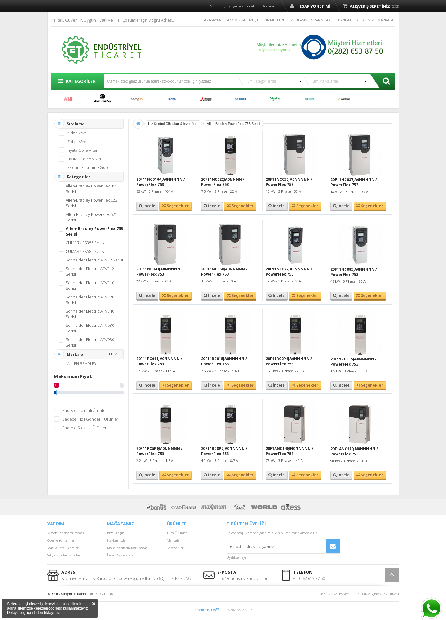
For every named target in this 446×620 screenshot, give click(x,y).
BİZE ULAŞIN (297, 20)
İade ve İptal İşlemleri (63, 547)
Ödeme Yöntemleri (61, 540)
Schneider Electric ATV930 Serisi (90, 342)
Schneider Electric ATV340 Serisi (90, 313)
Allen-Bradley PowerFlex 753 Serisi (94, 231)
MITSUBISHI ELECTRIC (206, 99)
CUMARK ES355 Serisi (85, 242)
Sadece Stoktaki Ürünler (84, 427)
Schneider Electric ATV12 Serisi (94, 260)
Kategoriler (175, 547)
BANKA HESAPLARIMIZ (356, 20)
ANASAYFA (212, 20)
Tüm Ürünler (177, 533)
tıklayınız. (52, 612)
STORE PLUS (206, 610)
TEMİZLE (114, 354)
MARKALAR (386, 20)
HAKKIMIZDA (235, 20)
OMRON (240, 99)
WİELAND (344, 99)
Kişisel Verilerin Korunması (127, 547)
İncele (147, 205)
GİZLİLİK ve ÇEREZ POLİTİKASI (376, 593)
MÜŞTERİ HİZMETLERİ (266, 20)
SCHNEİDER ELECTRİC (275, 99)
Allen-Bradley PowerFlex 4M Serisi (91, 188)
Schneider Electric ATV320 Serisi (90, 299)
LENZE (171, 99)
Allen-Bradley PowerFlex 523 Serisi (91, 202)
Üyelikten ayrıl (237, 557)
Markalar (174, 540)
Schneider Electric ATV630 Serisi (90, 328)
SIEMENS (310, 99)
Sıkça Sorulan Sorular (63, 555)
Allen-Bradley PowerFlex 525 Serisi (91, 217)
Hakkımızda (116, 540)
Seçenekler (175, 205)
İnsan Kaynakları (120, 555)
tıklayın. (270, 6)
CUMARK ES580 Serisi (85, 251)
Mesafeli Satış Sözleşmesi (66, 533)
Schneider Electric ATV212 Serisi (90, 271)
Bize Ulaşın (115, 533)
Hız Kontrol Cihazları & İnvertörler (173, 123)
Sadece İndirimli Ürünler (84, 410)
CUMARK (137, 99)
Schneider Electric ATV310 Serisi (90, 285)
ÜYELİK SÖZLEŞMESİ (335, 593)
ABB (68, 99)
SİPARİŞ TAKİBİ (322, 20)
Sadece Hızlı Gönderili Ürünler (90, 419)
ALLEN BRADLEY (102, 99)
